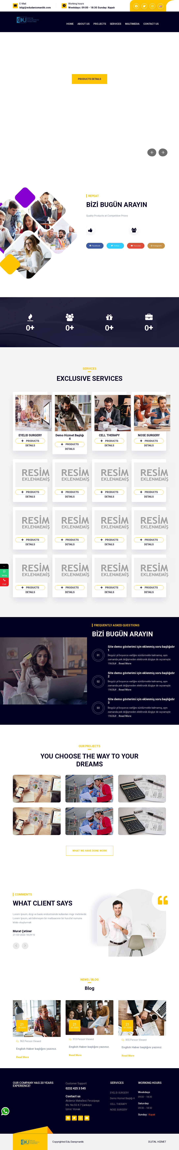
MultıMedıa (132, 23)
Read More (124, 664)
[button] (16, 947)
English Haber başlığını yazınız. (36, 1050)
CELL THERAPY (109, 437)
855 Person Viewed (136, 1041)
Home (70, 23)
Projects (99, 23)
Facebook (95, 247)
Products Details (89, 80)
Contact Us (151, 23)
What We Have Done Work (89, 850)
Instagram (156, 247)
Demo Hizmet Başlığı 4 (70, 438)
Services (115, 23)
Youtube (136, 247)
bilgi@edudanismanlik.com (35, 7)
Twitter (115, 247)
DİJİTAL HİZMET (157, 1143)
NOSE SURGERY (149, 437)
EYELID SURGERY (30, 437)
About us (83, 23)
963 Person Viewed (30, 1042)
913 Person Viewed (83, 1040)
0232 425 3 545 (76, 1090)
